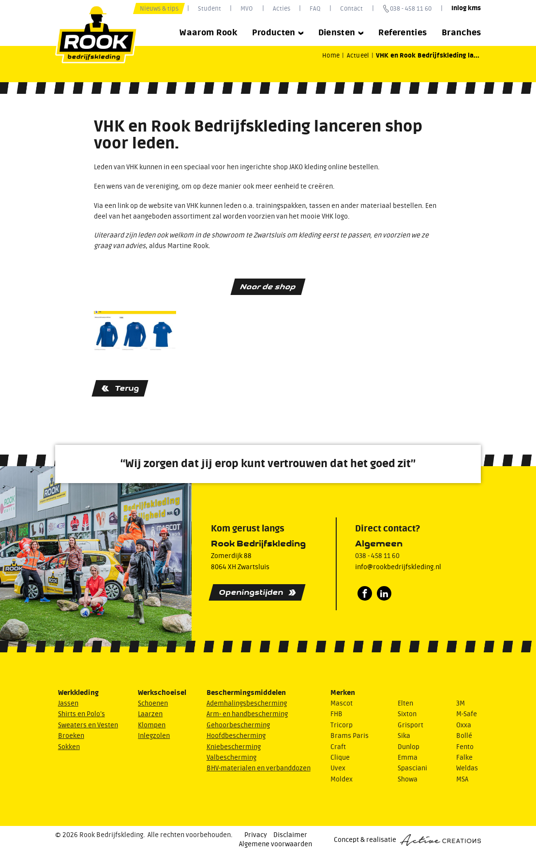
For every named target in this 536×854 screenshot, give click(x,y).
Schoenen (153, 703)
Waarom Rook (208, 33)
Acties (281, 8)
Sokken (69, 747)
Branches (461, 33)
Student (209, 8)
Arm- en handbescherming (247, 714)
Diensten (341, 33)
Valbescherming (231, 758)
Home (331, 55)
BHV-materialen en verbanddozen (259, 768)
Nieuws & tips (159, 8)
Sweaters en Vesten (88, 725)
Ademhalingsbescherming (247, 703)
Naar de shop (268, 286)
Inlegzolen (154, 736)
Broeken (71, 736)
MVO (246, 8)
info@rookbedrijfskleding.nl (398, 567)
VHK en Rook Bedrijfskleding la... (427, 55)
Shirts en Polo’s (81, 714)
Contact (351, 8)
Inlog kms (466, 8)
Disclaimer (290, 835)
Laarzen (150, 714)
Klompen (151, 725)
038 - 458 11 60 (411, 8)
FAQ (315, 8)
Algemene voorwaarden (275, 844)
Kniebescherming (234, 747)
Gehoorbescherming (238, 725)
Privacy (255, 835)
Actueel (358, 55)
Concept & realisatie (407, 840)
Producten (278, 33)
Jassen (68, 703)
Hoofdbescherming (236, 736)
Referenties (402, 33)
